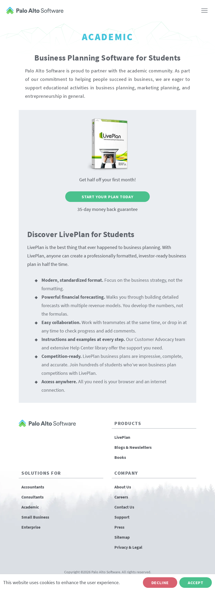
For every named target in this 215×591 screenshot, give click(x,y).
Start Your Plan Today (107, 196)
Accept (195, 582)
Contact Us (124, 507)
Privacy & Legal (128, 547)
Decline (160, 582)
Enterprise (30, 527)
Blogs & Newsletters (133, 447)
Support (121, 517)
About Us (122, 487)
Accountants (32, 487)
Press (119, 527)
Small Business (35, 517)
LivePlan (122, 437)
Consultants (32, 497)
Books (120, 457)
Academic (30, 507)
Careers (121, 497)
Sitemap (122, 537)
